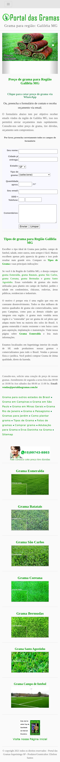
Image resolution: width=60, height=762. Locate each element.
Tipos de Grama (24, 420)
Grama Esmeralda (30, 471)
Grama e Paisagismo (37, 411)
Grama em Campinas (17, 401)
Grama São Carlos (30, 542)
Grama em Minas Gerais (28, 406)
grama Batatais (29, 274)
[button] (6, 53)
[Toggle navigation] (8, 4)
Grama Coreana (30, 578)
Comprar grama (26, 425)
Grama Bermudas (30, 613)
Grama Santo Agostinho (30, 648)
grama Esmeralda (11, 274)
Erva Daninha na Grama (37, 429)
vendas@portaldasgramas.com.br (20, 387)
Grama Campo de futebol (30, 684)
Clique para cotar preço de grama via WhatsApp (30, 96)
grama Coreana (10, 278)
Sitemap (7, 434)
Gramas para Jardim (16, 415)
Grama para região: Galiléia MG (30, 26)
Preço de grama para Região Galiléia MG (30, 81)
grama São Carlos (48, 274)
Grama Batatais (30, 506)
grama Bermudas (30, 278)
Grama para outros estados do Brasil (27, 397)
